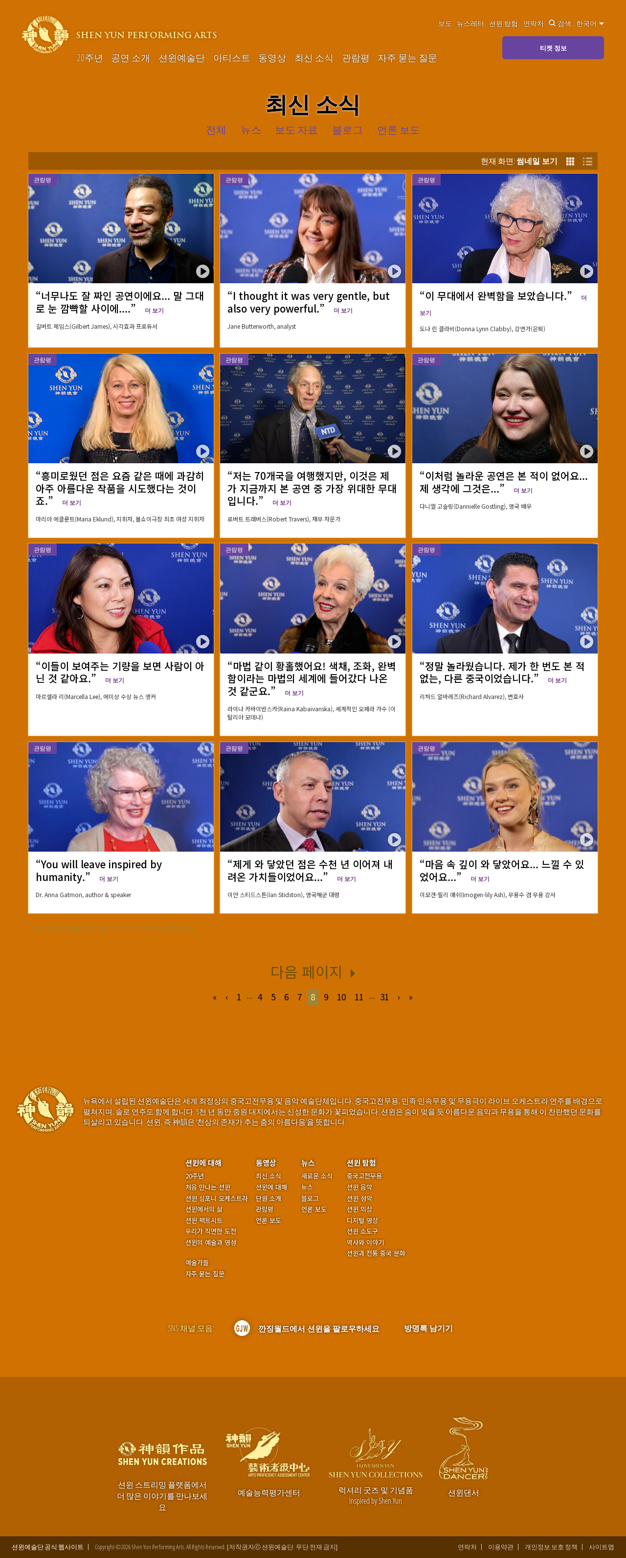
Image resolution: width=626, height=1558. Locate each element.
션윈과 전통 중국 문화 (376, 1253)
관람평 (356, 58)
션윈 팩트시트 (204, 1220)
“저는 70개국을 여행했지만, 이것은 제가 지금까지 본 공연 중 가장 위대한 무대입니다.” (312, 488)
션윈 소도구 (362, 1231)
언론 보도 (268, 1220)
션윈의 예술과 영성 (210, 1242)
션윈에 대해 (203, 1162)
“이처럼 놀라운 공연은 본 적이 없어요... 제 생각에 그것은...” (504, 481)
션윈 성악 (359, 1198)
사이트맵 (601, 1547)
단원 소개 (268, 1198)
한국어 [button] (590, 23)
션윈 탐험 (503, 23)
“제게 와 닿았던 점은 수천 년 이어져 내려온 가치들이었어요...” (310, 870)
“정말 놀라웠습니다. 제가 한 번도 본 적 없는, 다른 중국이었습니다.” (502, 671)
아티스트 (231, 58)
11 (359, 997)
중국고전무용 (364, 1176)
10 (341, 997)
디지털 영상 (362, 1220)
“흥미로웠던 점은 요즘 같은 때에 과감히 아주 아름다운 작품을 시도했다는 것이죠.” (120, 488)
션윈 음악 (359, 1187)
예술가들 (197, 1262)
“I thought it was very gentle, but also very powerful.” (308, 301)
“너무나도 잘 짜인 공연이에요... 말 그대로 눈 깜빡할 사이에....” (120, 301)
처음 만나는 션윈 (207, 1187)
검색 (560, 23)
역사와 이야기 (365, 1242)
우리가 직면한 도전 (210, 1231)
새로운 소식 (317, 1176)
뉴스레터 (470, 23)
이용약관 (501, 1547)
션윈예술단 (181, 58)
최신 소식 (314, 58)
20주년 (90, 58)
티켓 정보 (553, 48)
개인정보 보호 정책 (551, 1547)
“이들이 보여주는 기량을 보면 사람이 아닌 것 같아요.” (120, 671)
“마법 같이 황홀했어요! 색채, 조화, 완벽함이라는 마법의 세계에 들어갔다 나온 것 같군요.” (311, 678)
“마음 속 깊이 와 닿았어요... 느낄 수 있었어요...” (502, 870)
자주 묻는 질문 (407, 58)
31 (384, 997)
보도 (445, 23)
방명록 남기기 (428, 1328)
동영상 (272, 58)
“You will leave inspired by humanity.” (99, 870)
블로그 (310, 1198)
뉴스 (308, 1162)
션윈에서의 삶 (204, 1209)
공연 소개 (130, 58)
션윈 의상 (359, 1209)
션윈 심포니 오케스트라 (216, 1198)
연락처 (533, 23)
